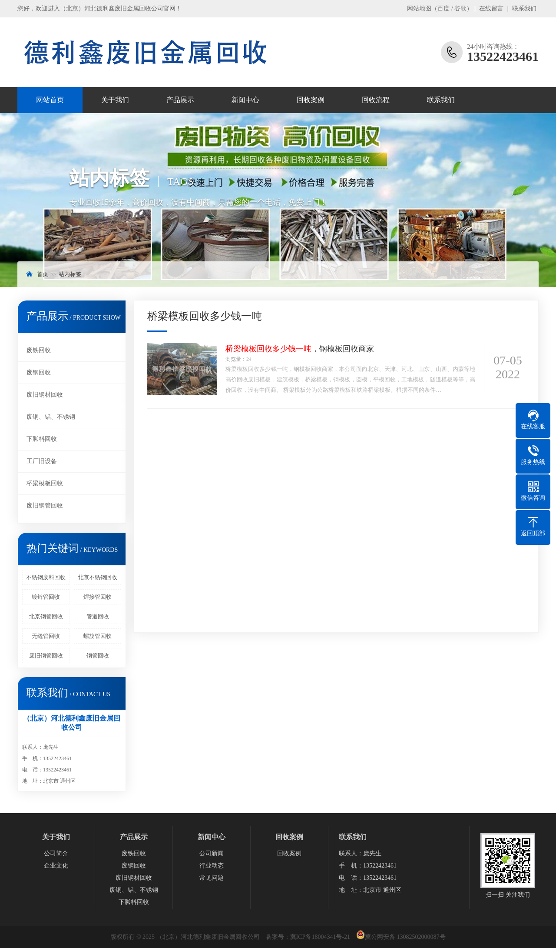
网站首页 (50, 99)
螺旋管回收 (97, 636)
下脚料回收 (41, 439)
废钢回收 (38, 372)
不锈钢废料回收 (46, 577)
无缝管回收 (46, 636)
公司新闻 (211, 853)
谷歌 (460, 8)
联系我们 (524, 8)
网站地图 (419, 8)
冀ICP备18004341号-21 (320, 937)
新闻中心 (245, 99)
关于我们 (115, 99)
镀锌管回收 (46, 597)
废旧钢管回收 (44, 505)
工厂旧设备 (41, 461)
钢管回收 (97, 655)
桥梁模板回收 (44, 483)
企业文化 (56, 865)
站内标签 (70, 274)
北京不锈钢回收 (97, 577)
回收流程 (376, 99)
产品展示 (180, 99)
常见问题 (211, 878)
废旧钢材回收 (44, 394)
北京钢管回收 (46, 616)
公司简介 (56, 853)
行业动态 (211, 865)
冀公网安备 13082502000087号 (405, 937)
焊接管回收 (97, 597)
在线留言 (491, 8)
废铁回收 (38, 350)
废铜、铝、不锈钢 (50, 417)
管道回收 (97, 616)
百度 (443, 8)
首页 (42, 274)
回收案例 (310, 99)
